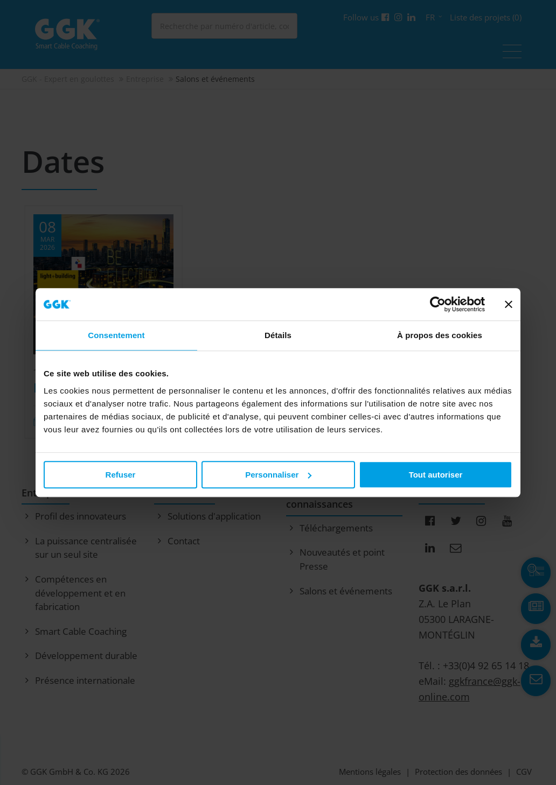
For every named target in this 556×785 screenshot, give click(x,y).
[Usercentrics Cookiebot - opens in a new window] (438, 304)
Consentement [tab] (116, 335)
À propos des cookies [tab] (439, 335)
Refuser (121, 474)
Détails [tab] (278, 335)
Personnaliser (278, 474)
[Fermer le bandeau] (508, 304)
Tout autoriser (436, 474)
